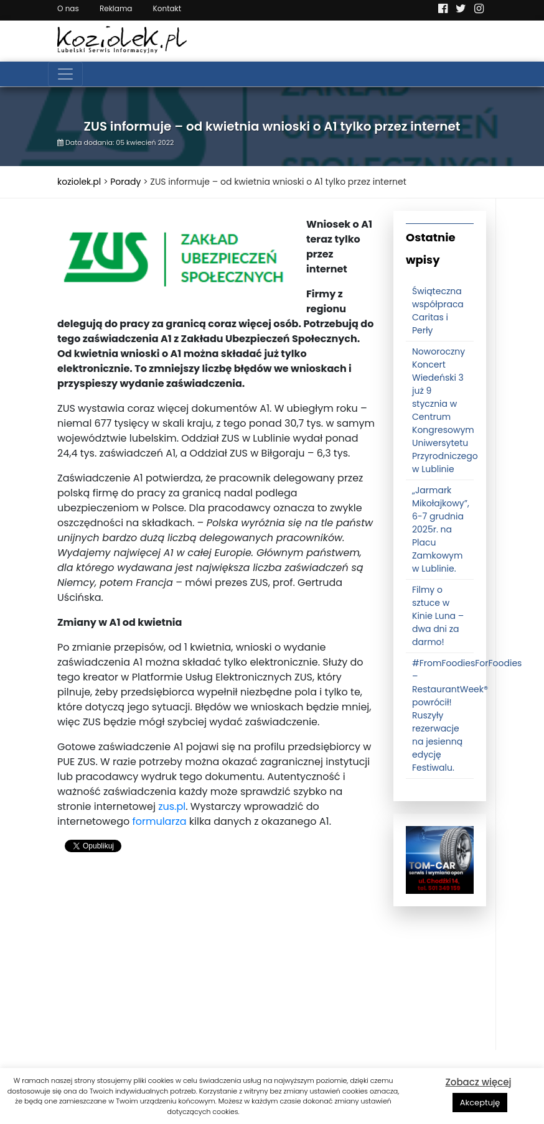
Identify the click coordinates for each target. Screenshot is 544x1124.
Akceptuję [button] (480, 1102)
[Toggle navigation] (65, 74)
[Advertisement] (216, 963)
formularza (159, 821)
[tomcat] (440, 859)
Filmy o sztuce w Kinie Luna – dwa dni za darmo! (438, 615)
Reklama (116, 8)
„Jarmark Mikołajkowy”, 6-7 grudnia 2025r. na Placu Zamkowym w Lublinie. (440, 529)
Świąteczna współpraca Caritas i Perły (438, 311)
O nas (68, 8)
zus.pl (171, 806)
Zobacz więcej (478, 1082)
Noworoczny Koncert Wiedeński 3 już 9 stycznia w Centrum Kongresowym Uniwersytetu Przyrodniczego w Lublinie (445, 410)
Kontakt (167, 8)
